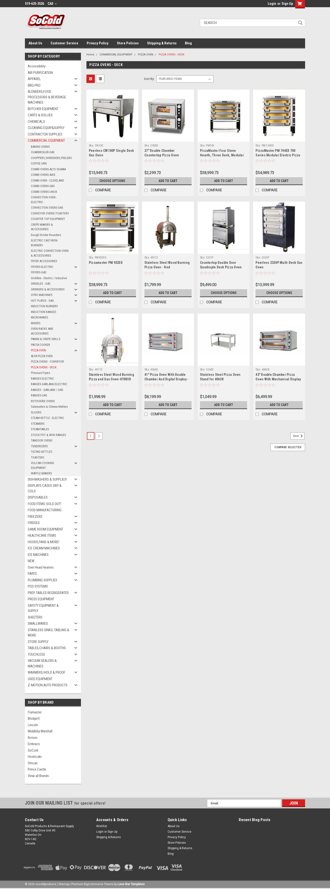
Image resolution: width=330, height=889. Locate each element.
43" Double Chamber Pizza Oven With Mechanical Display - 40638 (278, 379)
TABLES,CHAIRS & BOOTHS (47, 648)
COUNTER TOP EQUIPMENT (48, 219)
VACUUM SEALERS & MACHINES (42, 663)
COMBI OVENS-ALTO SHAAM (48, 169)
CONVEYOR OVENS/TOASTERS (50, 213)
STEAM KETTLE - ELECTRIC (47, 418)
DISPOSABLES (38, 497)
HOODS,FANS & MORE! (43, 542)
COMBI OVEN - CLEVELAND (47, 180)
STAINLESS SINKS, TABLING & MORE (48, 633)
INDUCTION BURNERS (44, 306)
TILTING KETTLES (41, 451)
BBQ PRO (34, 85)
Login (272, 4)
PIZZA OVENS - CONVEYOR (47, 361)
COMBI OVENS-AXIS (43, 175)
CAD (52, 4)
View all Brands (38, 776)
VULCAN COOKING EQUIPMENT (42, 465)
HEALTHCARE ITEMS (42, 535)
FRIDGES (34, 523)
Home (90, 54)
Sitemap (63, 884)
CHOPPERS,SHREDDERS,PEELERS (51, 158)
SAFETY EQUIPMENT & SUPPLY (43, 608)
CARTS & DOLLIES (40, 115)
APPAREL (34, 79)
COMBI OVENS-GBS (43, 186)
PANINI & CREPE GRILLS (45, 339)
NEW (31, 561)
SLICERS (36, 412)
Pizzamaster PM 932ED (106, 263)
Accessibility (37, 66)
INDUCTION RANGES (43, 312)
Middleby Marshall (40, 731)
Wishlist (101, 826)
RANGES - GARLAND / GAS (47, 390)
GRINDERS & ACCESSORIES (48, 289)
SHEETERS (35, 617)
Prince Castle (37, 769)
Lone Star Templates (131, 884)
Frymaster (35, 712)
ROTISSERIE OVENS (43, 401)
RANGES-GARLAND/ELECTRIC (49, 384)
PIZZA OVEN (38, 350)
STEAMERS (38, 423)
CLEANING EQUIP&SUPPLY (46, 128)
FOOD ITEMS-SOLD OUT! (44, 504)
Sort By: (149, 79)
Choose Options (112, 181)
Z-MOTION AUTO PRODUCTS (48, 685)
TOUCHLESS (36, 654)
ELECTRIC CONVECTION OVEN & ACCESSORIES (49, 253)
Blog (188, 43)
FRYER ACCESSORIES (44, 261)
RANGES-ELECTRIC (42, 378)
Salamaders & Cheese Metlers (49, 406)
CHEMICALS (36, 121)
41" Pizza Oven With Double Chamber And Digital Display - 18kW (166, 379)
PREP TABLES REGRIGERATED (48, 593)
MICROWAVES (39, 317)
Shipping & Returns (161, 43)
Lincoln (33, 725)
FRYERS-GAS (38, 272)
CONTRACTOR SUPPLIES (45, 134)
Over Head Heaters (41, 567)
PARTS (32, 573)
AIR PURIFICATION (40, 73)
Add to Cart (168, 181)
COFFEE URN (39, 163)
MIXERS (35, 323)
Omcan (33, 763)
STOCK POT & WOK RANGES (48, 435)
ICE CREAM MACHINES (44, 548)
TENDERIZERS (39, 446)
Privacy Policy (97, 43)
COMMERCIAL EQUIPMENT (46, 140)
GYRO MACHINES (41, 295)
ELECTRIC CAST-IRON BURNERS (44, 243)
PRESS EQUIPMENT (41, 599)
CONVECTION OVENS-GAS (47, 207)
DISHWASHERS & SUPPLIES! (47, 479)
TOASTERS (37, 457)
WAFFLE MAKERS (41, 473)
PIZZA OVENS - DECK (44, 367)
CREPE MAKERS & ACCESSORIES (42, 227)
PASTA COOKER (40, 345)
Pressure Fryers (40, 373)
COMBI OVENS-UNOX (44, 192)
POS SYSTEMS (38, 586)
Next (298, 436)
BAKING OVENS (40, 146)
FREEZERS (35, 516)
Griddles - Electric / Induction (49, 278)
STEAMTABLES (40, 429)
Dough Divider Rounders (46, 235)
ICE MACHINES (38, 555)
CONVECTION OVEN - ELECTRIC (44, 199)
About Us (35, 43)
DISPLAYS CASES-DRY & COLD (45, 488)
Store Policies (128, 43)
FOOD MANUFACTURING (45, 510)
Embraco (34, 744)
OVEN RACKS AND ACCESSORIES (42, 331)
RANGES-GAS (39, 395)
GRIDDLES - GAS (41, 283)
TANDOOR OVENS (41, 440)
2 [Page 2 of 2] (99, 436)
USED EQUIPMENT (40, 679)
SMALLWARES (38, 623)
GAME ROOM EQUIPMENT (45, 529)
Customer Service (64, 43)
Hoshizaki (35, 756)
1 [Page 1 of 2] (90, 436)
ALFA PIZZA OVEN (42, 356)
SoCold (33, 750)
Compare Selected (287, 447)
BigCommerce (93, 884)
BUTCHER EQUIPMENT (43, 109)
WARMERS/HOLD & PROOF (46, 672)
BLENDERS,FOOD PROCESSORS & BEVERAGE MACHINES (47, 97)
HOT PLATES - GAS (42, 300)
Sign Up (287, 4)
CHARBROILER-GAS (43, 152)
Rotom (32, 738)
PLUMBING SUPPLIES (42, 580)
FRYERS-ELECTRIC (42, 267)
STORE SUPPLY (38, 642)
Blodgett (34, 718)
